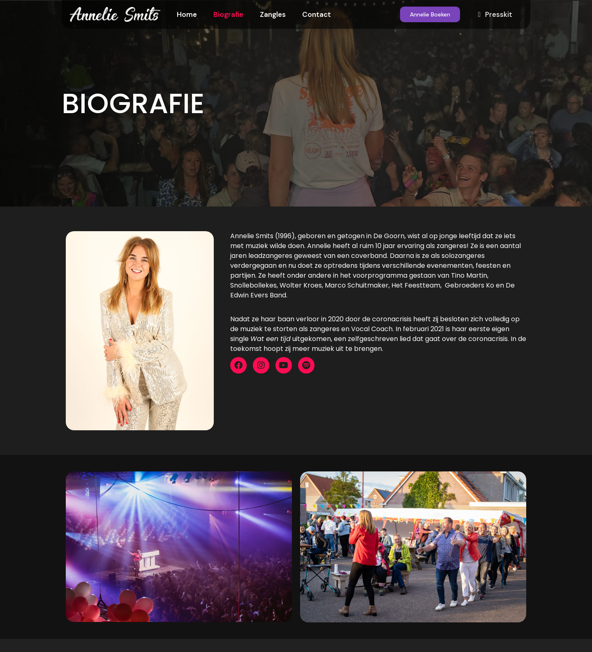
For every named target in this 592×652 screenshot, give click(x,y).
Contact (316, 14)
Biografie (228, 14)
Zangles (273, 14)
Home (187, 14)
